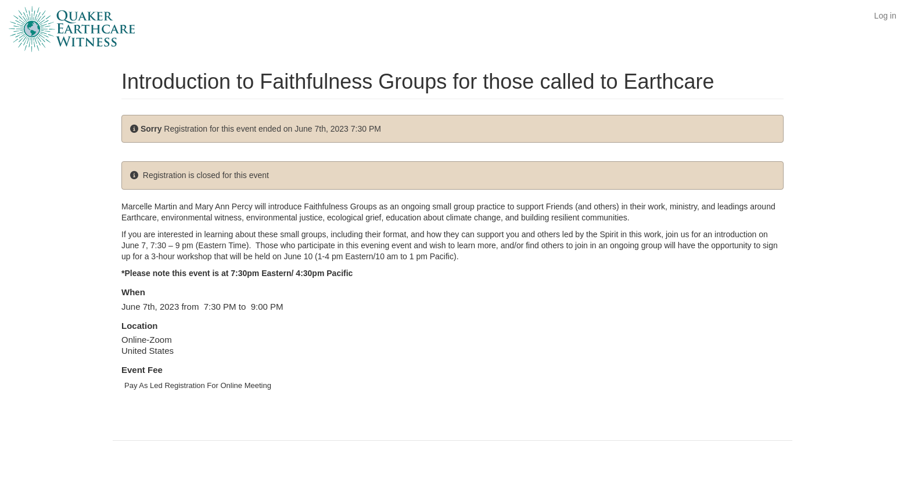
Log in (885, 15)
